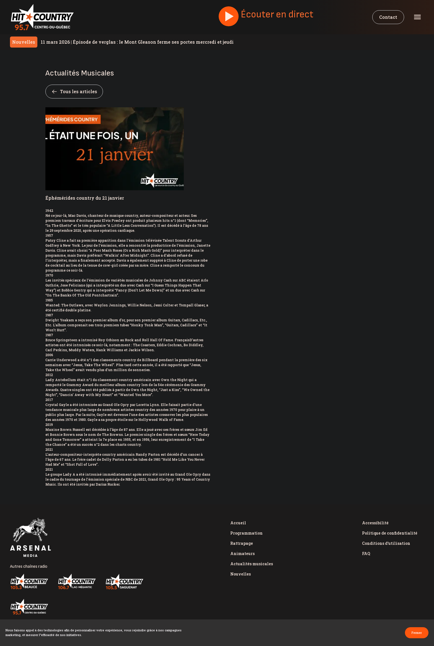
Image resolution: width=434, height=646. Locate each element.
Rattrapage (241, 543)
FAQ (366, 553)
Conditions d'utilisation (386, 543)
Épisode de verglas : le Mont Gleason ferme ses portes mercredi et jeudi (137, 42)
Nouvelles (240, 574)
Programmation (246, 533)
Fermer (417, 633)
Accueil (238, 522)
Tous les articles (74, 91)
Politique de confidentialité (389, 533)
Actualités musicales (251, 563)
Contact (388, 17)
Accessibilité (375, 522)
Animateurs (242, 553)
